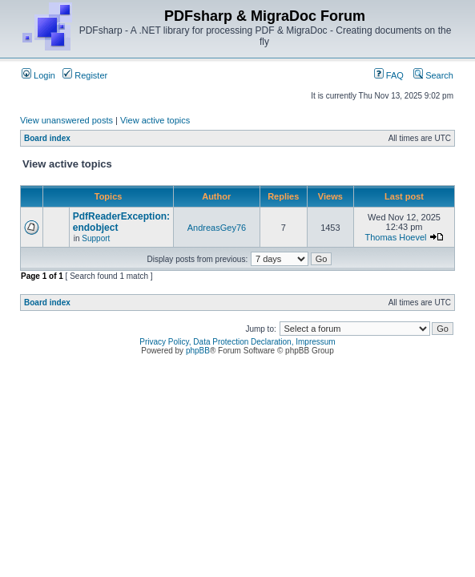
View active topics (155, 120)
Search (433, 75)
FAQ (389, 75)
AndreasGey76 (216, 227)
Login (38, 75)
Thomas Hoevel (395, 237)
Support (96, 238)
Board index (47, 138)
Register (84, 75)
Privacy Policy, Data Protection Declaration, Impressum (237, 341)
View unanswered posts (66, 120)
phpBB (198, 350)
